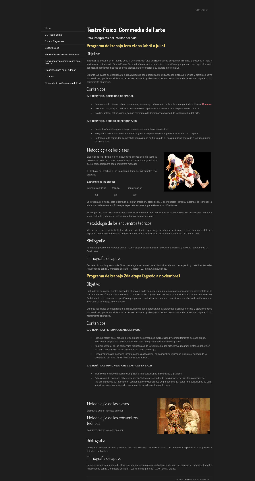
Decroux (206, 104)
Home (48, 28)
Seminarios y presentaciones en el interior (63, 62)
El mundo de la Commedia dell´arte (63, 83)
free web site (190, 479)
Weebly (205, 479)
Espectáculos (52, 48)
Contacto (49, 76)
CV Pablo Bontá (53, 34)
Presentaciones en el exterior (60, 70)
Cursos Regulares (54, 41)
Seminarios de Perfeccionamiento (62, 54)
